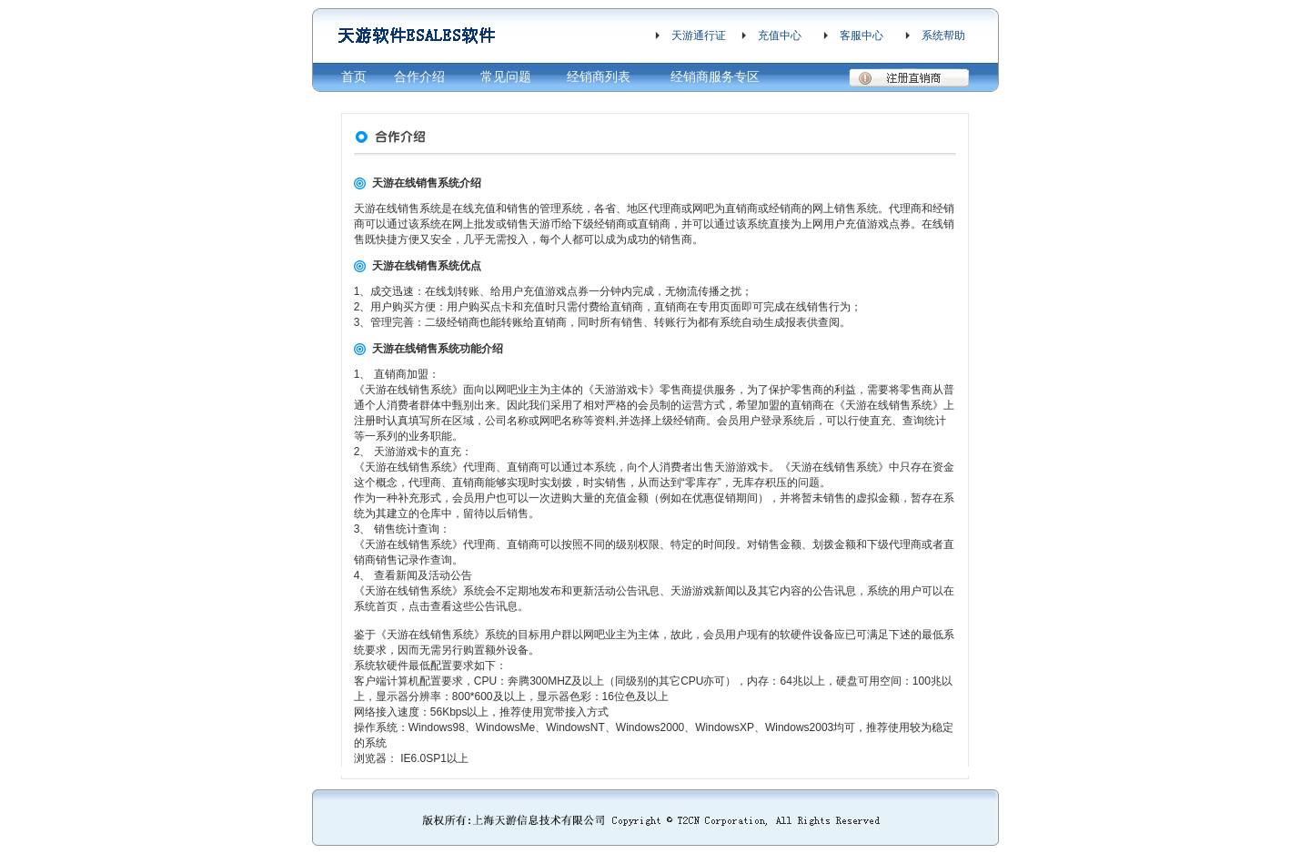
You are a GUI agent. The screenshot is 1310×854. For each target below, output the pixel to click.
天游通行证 (698, 35)
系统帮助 (943, 35)
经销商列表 (598, 76)
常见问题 (505, 76)
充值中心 (779, 35)
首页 (354, 76)
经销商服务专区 (715, 76)
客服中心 (861, 35)
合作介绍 (419, 76)
